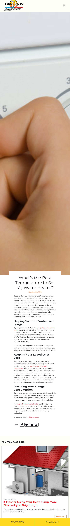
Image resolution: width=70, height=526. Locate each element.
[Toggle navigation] (64, 5)
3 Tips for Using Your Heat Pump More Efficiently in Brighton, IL (30, 503)
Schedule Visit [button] (52, 522)
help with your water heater (28, 404)
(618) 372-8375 (17, 522)
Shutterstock (34, 417)
